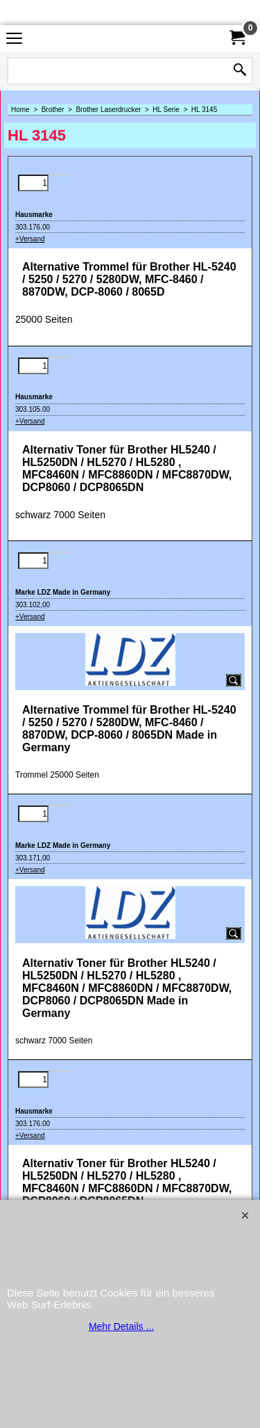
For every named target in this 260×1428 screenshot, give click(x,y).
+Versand (30, 239)
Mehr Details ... (121, 1326)
